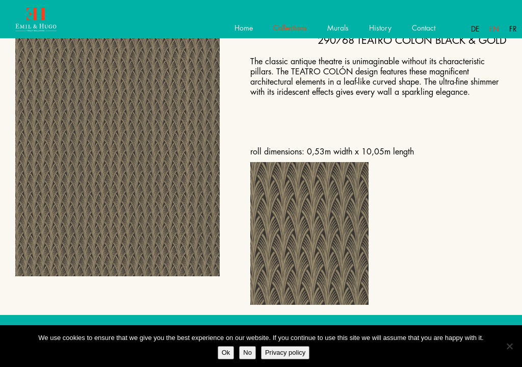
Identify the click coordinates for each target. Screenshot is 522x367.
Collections (290, 28)
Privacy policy (285, 352)
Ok (226, 352)
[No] (509, 346)
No (247, 352)
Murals (338, 28)
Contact (423, 28)
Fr (513, 29)
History (380, 28)
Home (243, 28)
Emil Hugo (44, 23)
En (494, 29)
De (475, 29)
